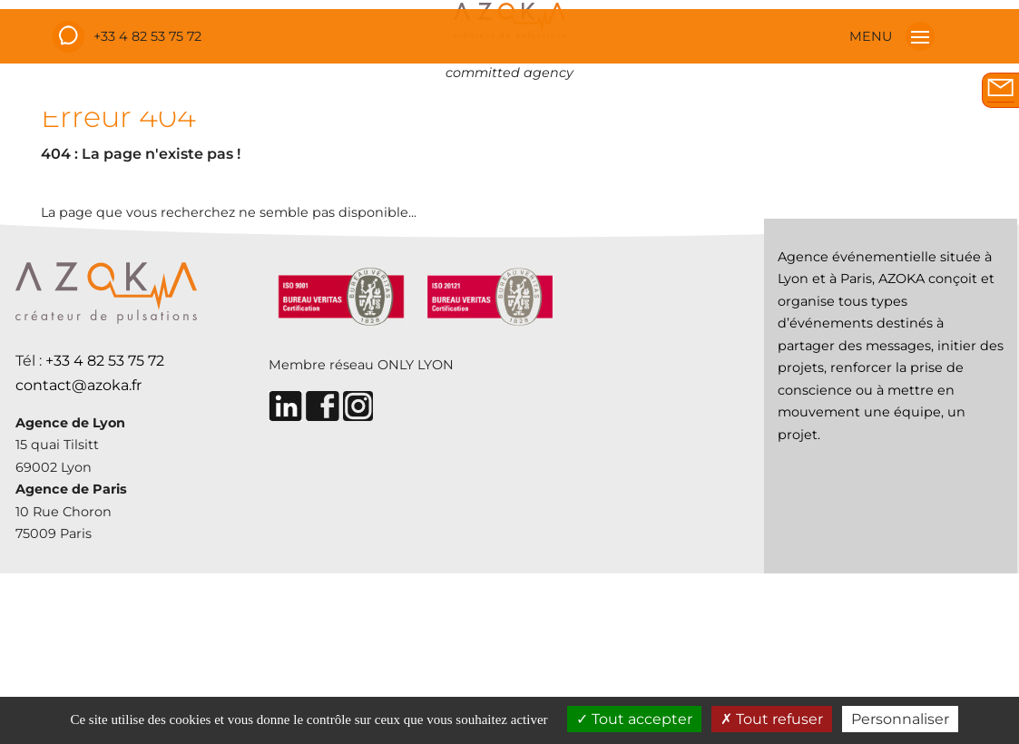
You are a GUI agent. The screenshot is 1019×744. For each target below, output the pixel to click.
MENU (892, 36)
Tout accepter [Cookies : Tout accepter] (634, 719)
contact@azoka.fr (78, 385)
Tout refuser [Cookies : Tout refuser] (771, 719)
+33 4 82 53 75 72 (147, 36)
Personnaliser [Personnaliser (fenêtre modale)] (900, 719)
